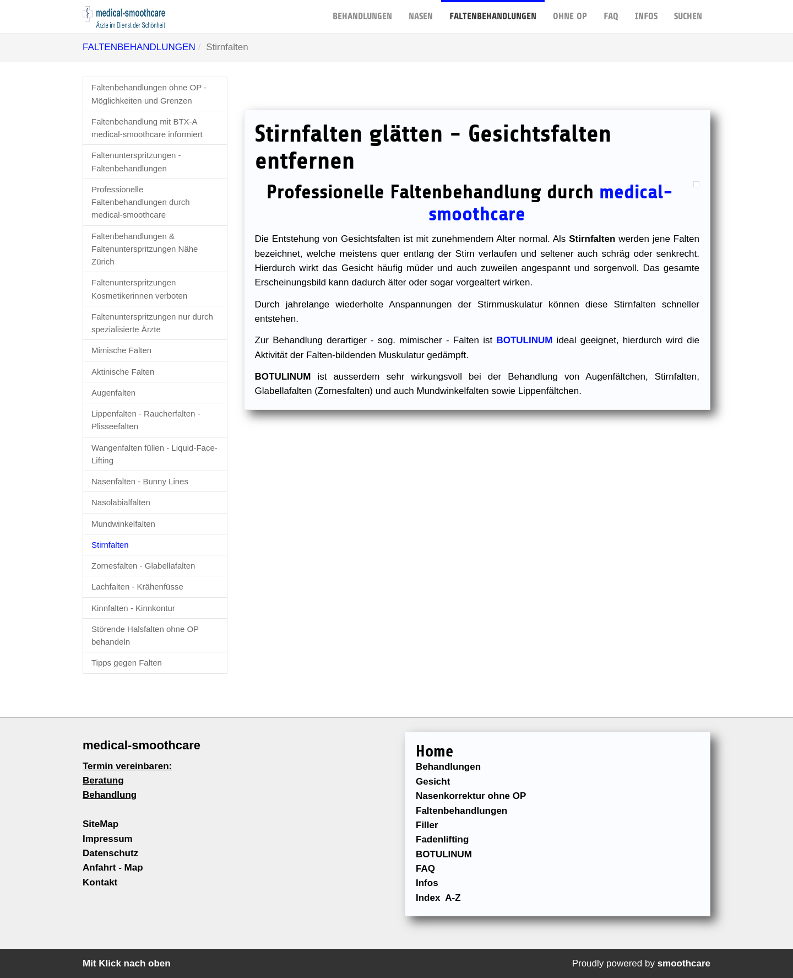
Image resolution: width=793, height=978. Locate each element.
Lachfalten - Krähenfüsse (137, 586)
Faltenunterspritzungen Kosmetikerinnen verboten (139, 289)
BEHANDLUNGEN (362, 10)
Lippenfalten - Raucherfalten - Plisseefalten (145, 420)
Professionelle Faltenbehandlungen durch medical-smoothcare (140, 202)
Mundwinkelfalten (123, 523)
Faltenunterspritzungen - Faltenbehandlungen (136, 161)
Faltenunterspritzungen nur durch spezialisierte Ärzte (152, 323)
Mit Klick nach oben (127, 963)
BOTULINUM (524, 340)
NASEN (420, 10)
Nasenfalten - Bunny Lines (139, 481)
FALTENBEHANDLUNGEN (493, 10)
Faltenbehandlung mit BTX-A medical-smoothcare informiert (147, 128)
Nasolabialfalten (120, 502)
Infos (646, 10)
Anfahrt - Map (113, 867)
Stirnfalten (110, 544)
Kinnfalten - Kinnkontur (133, 608)
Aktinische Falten (122, 371)
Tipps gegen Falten (126, 662)
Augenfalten (113, 392)
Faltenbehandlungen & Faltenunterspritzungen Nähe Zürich (144, 249)
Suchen (688, 10)
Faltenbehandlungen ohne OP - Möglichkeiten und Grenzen (149, 94)
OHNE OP (570, 10)
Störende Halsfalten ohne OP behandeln (145, 635)
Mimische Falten (121, 350)
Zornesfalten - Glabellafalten (143, 565)
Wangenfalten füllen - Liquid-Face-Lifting (154, 454)
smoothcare (684, 963)
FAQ (611, 10)
